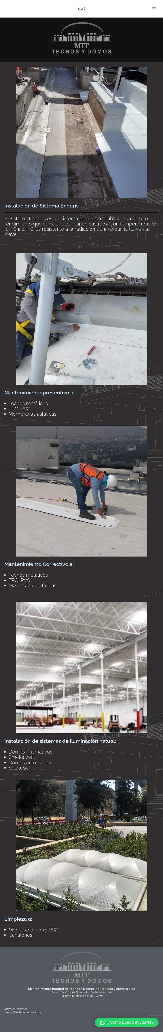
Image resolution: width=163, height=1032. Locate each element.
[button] (127, 1022)
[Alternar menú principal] (154, 8)
